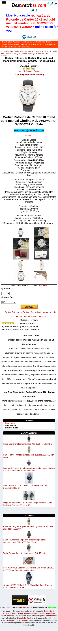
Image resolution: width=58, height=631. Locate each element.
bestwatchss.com (25, 607)
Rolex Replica (7, 42)
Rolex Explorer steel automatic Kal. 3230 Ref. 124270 (27, 444)
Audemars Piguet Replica (22, 42)
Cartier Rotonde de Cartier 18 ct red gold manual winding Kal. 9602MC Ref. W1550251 (29, 53)
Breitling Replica (39, 42)
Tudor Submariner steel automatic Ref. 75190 (24, 553)
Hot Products (11, 428)
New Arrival (10, 425)
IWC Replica (37, 44)
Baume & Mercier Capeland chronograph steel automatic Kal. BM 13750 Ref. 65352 (24, 541)
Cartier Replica (49, 44)
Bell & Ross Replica (9, 47)
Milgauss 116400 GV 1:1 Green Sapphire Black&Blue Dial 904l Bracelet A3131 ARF (27, 504)
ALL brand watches (24, 47)
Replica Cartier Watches (17, 51)
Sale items (10, 423)
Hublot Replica (13, 44)
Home (3, 51)
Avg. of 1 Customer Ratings (29, 71)
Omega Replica (26, 44)
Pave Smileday (35, 51)
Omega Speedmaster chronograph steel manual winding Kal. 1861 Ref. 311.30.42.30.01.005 (29, 469)
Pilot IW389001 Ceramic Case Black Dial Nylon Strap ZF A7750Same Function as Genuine (29, 569)
